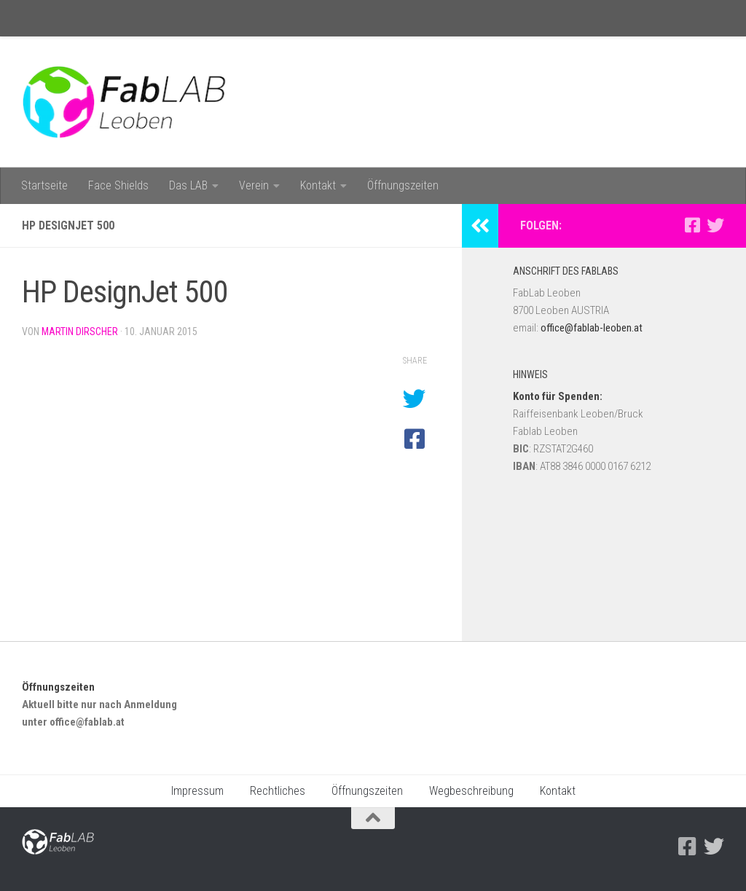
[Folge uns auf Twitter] (715, 225)
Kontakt (318, 185)
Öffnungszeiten (403, 185)
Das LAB (188, 185)
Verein (254, 185)
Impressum (197, 791)
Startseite (44, 185)
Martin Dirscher (80, 331)
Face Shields (118, 185)
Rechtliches (277, 791)
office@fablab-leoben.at (592, 327)
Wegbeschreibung (471, 791)
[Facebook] (692, 225)
